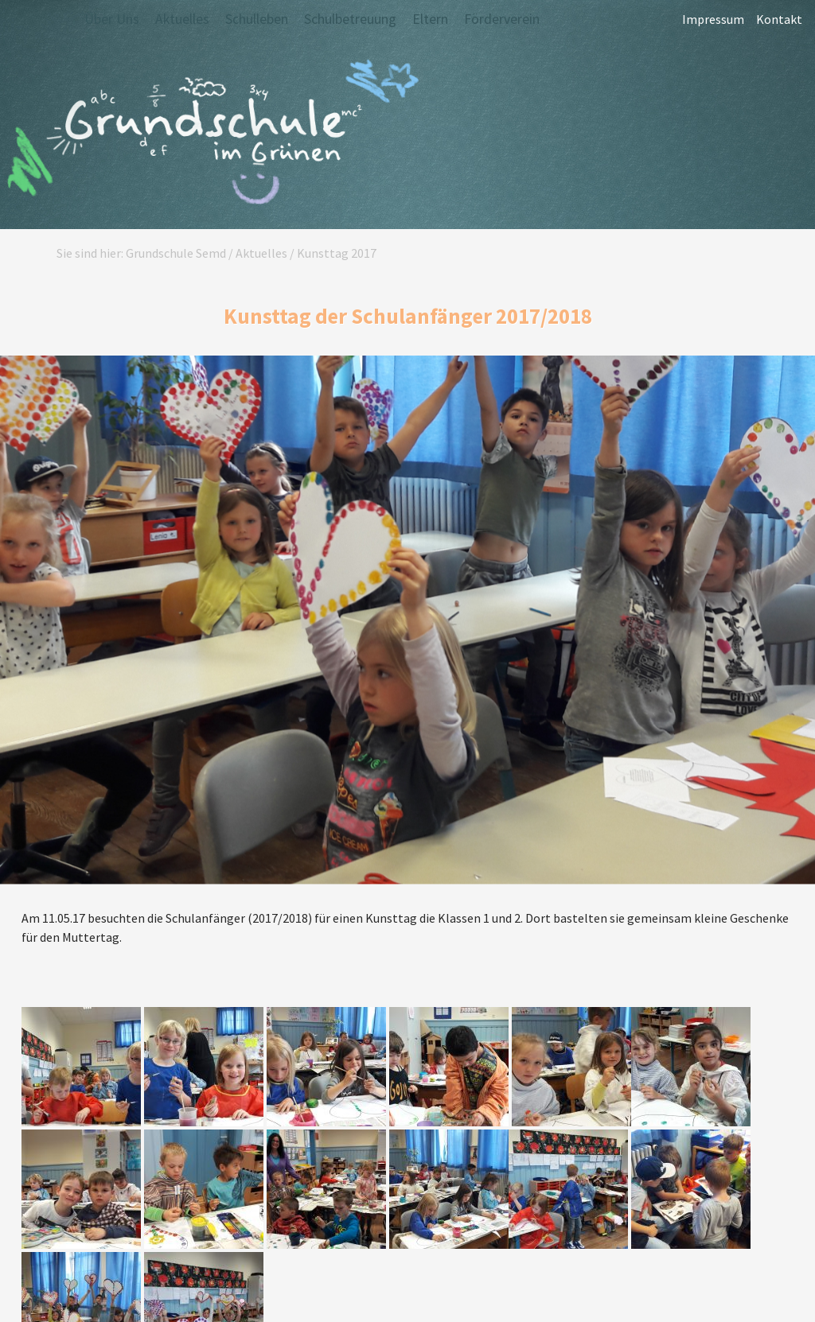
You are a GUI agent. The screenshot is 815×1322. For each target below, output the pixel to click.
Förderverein (502, 19)
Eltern (430, 19)
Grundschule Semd (211, 134)
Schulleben (256, 19)
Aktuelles (182, 19)
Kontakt (779, 20)
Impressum (713, 20)
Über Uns (111, 19)
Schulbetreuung (350, 19)
